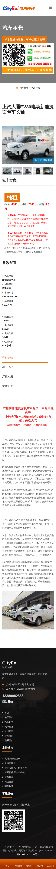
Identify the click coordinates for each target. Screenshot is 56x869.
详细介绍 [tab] (7, 357)
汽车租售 (22, 88)
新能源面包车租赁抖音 (15, 767)
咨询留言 (28, 862)
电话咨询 (18, 862)
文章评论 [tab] (7, 386)
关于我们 (8, 717)
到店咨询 (39, 862)
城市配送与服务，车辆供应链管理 (24, 39)
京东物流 (8, 777)
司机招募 (8, 731)
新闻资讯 (8, 736)
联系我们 (8, 740)
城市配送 (8, 726)
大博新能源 (10, 763)
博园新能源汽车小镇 (14, 772)
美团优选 (8, 781)
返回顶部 (50, 862)
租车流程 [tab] (7, 367)
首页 (6, 712)
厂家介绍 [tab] (7, 376)
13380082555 (13, 696)
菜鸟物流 (8, 786)
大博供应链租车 (12, 758)
